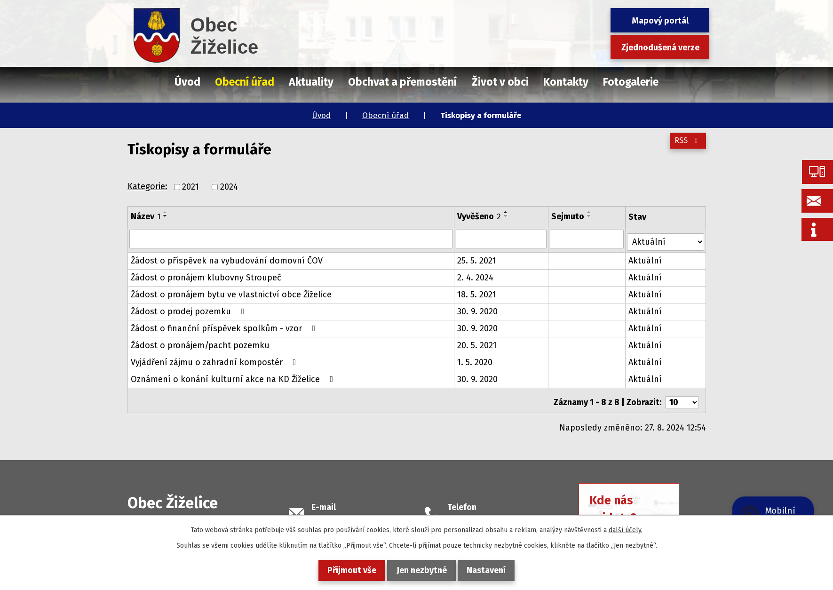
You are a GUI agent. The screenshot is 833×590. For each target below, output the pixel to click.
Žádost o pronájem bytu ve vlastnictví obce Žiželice (231, 291)
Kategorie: (147, 186)
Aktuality (311, 81)
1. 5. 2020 (475, 359)
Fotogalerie (630, 81)
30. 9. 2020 (478, 308)
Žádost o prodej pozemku (189, 308)
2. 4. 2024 (476, 274)
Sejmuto (568, 216)
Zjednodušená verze (660, 47)
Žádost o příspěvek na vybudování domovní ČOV (227, 257)
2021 (190, 187)
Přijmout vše (344, 570)
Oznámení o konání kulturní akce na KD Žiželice (234, 376)
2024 (229, 187)
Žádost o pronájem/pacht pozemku (200, 342)
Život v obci (500, 81)
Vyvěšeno (479, 216)
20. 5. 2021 (477, 342)
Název (145, 216)
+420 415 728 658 (479, 513)
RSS (685, 145)
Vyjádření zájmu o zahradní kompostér (215, 359)
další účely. (626, 530)
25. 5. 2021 (477, 257)
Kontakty (565, 81)
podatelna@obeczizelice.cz (364, 513)
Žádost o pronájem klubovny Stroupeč (206, 274)
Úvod (321, 115)
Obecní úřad (385, 115)
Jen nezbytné (422, 570)
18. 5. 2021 (477, 291)
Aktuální (646, 257)
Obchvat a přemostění (402, 81)
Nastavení (493, 570)
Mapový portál (660, 21)
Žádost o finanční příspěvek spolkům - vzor (225, 325)
